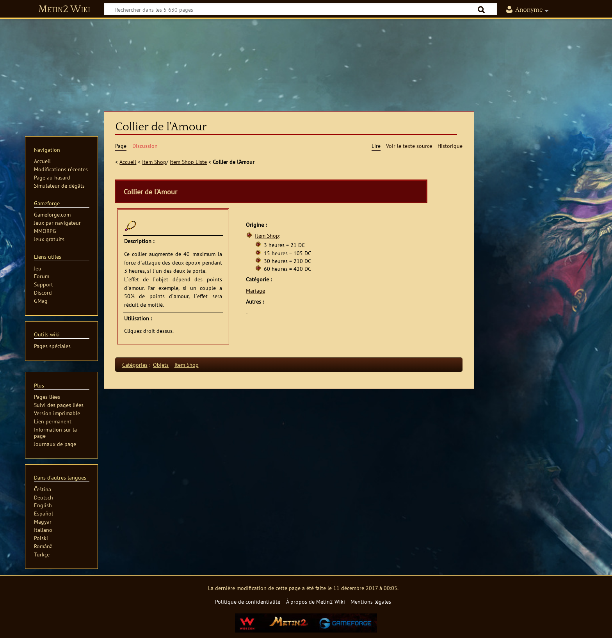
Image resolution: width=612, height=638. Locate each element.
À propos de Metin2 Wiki (315, 601)
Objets (161, 364)
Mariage (255, 290)
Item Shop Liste (188, 161)
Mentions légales (370, 601)
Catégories (135, 364)
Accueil (127, 161)
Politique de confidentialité (247, 601)
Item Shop (154, 161)
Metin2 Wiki (64, 9)
